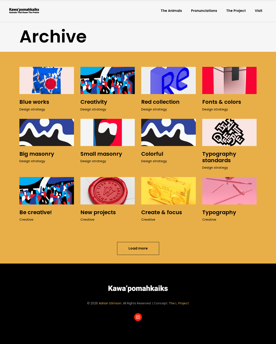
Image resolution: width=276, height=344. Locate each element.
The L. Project (179, 303)
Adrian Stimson (110, 303)
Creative (26, 219)
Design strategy (32, 109)
